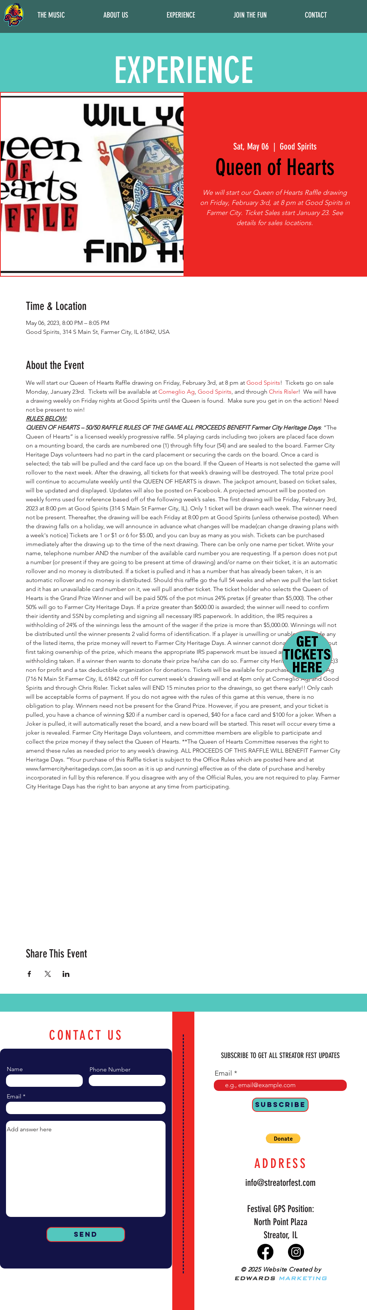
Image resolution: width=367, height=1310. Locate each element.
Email (14, 1097)
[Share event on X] (47, 974)
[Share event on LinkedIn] (66, 974)
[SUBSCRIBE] (280, 1105)
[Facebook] (265, 1252)
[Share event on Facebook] (29, 974)
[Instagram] (296, 1252)
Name (15, 1069)
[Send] (85, 1234)
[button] (51, 14)
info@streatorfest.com (280, 1182)
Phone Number (110, 1070)
